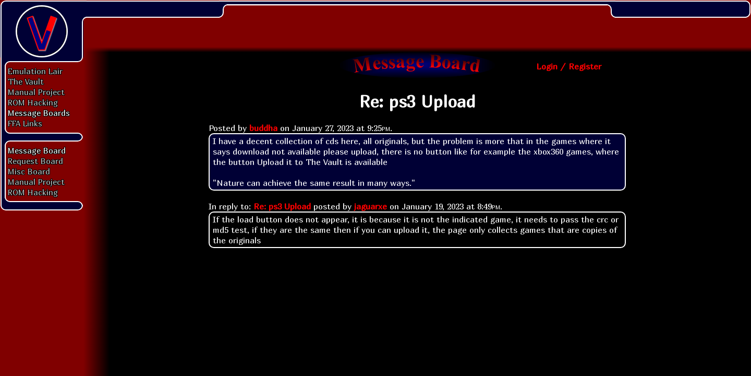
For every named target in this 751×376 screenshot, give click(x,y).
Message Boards (39, 113)
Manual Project (36, 92)
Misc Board (29, 171)
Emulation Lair (35, 71)
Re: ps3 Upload (282, 206)
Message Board (37, 150)
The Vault (26, 81)
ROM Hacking (33, 102)
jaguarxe (370, 206)
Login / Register (568, 66)
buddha (263, 128)
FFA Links (25, 123)
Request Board (35, 161)
